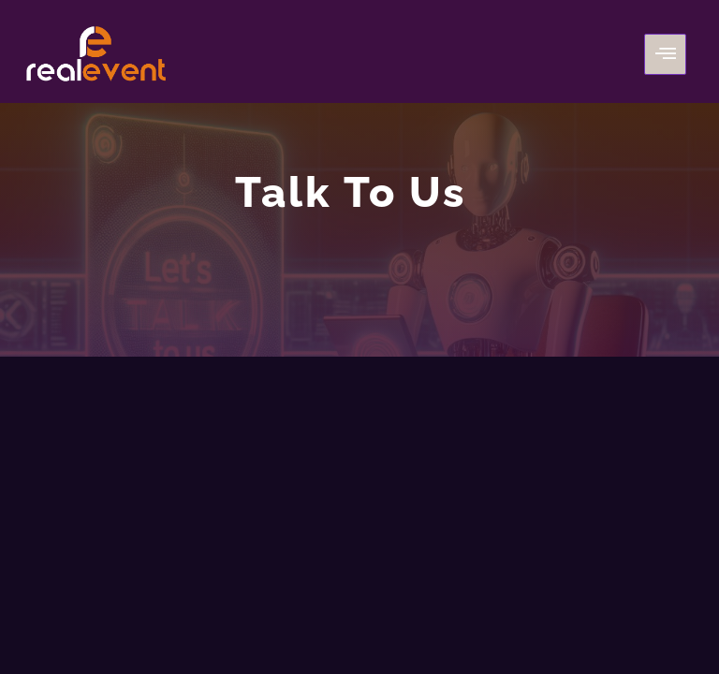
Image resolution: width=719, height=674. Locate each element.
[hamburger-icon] (665, 54)
